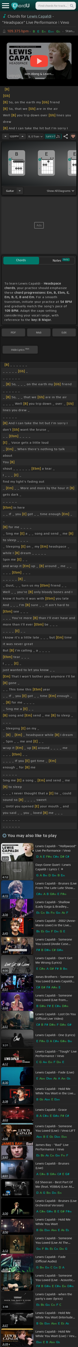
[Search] (71, 6)
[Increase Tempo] (22, 136)
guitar (10, 190)
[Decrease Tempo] (5, 136)
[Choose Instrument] (20, 191)
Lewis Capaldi (39, 16)
